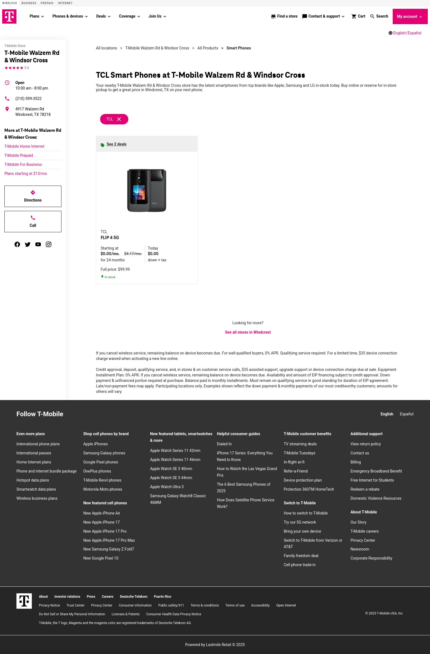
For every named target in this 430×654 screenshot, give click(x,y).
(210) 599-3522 (23, 98)
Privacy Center (362, 540)
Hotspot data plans (32, 480)
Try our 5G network (300, 522)
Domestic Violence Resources (375, 498)
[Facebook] (85, 414)
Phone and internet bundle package (46, 471)
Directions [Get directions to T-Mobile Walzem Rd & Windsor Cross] (33, 196)
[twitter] (27, 244)
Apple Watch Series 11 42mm (175, 450)
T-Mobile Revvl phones (102, 480)
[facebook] (17, 244)
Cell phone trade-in (300, 565)
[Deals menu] (109, 16)
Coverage (127, 16)
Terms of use (235, 605)
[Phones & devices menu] (86, 16)
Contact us (359, 453)
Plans (34, 16)
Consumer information (135, 605)
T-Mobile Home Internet (24, 146)
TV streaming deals (300, 444)
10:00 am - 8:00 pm (31, 85)
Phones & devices (67, 16)
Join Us (155, 16)
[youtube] (38, 244)
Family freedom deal (301, 556)
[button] (379, 16)
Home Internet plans (33, 462)
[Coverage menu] (138, 16)
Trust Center (76, 605)
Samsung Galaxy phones (104, 453)
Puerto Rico (162, 597)
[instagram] (48, 244)
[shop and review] (358, 16)
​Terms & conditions (205, 605)
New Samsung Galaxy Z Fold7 (108, 549)
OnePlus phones (97, 471)
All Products (207, 48)
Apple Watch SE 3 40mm (171, 468)
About (43, 597)
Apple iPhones (95, 444)
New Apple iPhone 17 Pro (105, 531)
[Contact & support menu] (343, 16)
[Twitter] (97, 414)
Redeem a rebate (364, 489)
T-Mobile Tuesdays (299, 453)
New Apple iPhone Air (101, 513)
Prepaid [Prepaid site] (47, 3)
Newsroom (359, 549)
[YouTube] (109, 414)
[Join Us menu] (165, 16)
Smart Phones (239, 48)
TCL (109, 119)
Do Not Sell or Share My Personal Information (72, 614)
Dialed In (224, 444)
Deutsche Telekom (133, 597)
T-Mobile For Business (23, 164)
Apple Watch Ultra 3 (167, 487)
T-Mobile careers (364, 531)
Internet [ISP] (65, 3)
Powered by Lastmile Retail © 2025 (215, 644)
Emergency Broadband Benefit (376, 471)
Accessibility (260, 605)
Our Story (358, 522)
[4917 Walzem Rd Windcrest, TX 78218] (32, 111)
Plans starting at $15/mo (25, 173)
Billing (355, 462)
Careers (107, 597)
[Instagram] (73, 414)
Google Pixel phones (100, 462)
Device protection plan (303, 480)
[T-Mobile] (24, 601)
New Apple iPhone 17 (101, 522)
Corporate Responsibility (371, 558)
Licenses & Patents (126, 614)
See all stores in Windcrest (248, 332)
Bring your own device (302, 531)
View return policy (365, 444)
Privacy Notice (49, 605)
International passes (33, 453)
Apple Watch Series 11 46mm (175, 459)
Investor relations (67, 597)
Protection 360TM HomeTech (309, 489)
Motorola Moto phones (102, 489)
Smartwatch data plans (36, 489)
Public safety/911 (171, 605)
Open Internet (286, 605)
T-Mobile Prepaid (18, 155)
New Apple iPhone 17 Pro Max (109, 540)
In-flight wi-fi (294, 462)
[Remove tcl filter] (114, 119)
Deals (101, 16)
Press (91, 597)
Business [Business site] (28, 3)
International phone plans (38, 444)
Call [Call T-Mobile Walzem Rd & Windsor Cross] (33, 221)
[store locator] (284, 16)
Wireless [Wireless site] (9, 3)
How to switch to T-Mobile (306, 513)
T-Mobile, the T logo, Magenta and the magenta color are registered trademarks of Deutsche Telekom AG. (115, 623)
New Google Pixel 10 (100, 558)
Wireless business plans (37, 498)
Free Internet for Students (372, 480)
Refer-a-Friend (296, 471)
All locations (106, 48)
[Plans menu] (42, 16)
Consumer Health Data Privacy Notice (173, 614)
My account (410, 16)
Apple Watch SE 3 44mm (171, 478)
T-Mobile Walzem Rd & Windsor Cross (157, 48)
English (399, 33)
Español (414, 33)
